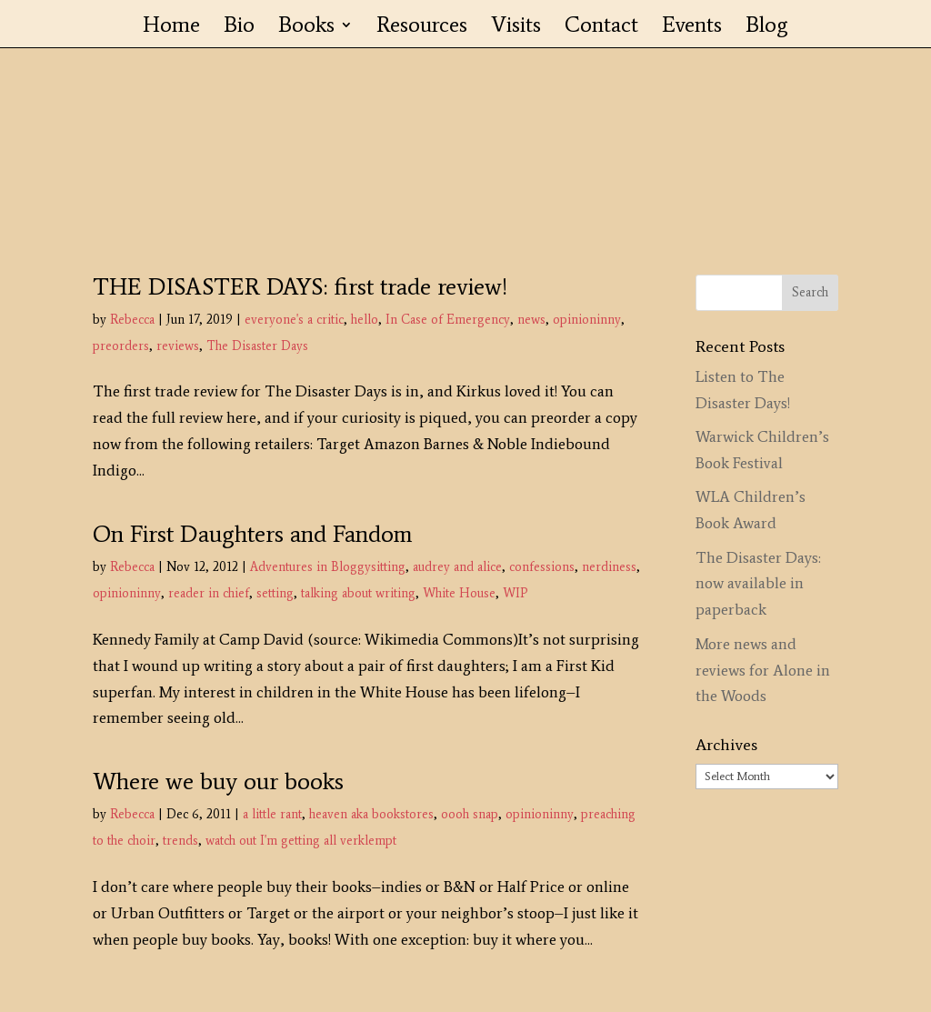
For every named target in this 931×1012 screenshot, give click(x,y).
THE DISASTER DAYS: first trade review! (300, 286)
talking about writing (358, 593)
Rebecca (132, 319)
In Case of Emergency (447, 319)
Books (306, 27)
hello (364, 319)
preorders (121, 346)
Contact (601, 27)
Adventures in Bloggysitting (327, 567)
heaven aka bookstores (371, 814)
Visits (516, 27)
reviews (177, 346)
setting (275, 593)
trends (180, 840)
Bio (239, 27)
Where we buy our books (218, 781)
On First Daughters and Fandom (253, 533)
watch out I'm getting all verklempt (300, 840)
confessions (542, 567)
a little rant (272, 814)
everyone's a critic (294, 319)
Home (171, 27)
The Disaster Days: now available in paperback (758, 583)
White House (459, 593)
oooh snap (469, 814)
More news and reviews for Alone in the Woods (763, 670)
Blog (767, 27)
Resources (421, 27)
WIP (515, 593)
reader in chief (208, 593)
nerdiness (609, 567)
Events (692, 27)
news (531, 319)
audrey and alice (457, 567)
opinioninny (587, 319)
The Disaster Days (257, 346)
